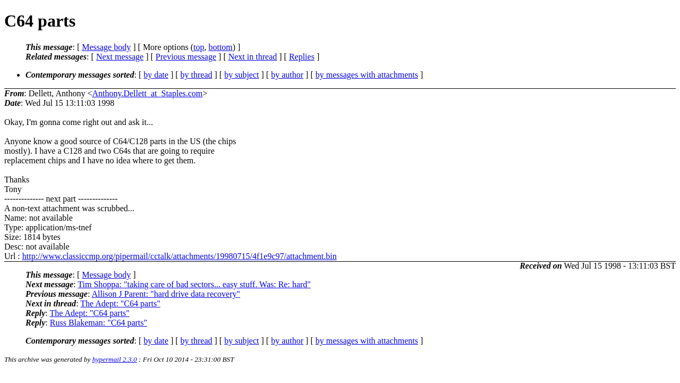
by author (287, 74)
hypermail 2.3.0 (114, 359)
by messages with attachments (367, 74)
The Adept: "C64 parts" (120, 303)
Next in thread (252, 56)
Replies (301, 56)
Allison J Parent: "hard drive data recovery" (165, 293)
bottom (220, 47)
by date (155, 74)
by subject (241, 74)
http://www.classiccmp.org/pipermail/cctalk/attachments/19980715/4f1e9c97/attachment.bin (179, 256)
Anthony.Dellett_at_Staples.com (147, 93)
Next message (119, 56)
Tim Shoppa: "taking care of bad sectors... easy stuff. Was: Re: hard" (194, 284)
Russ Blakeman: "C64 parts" (98, 322)
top (198, 47)
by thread (196, 74)
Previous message (186, 56)
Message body (106, 47)
